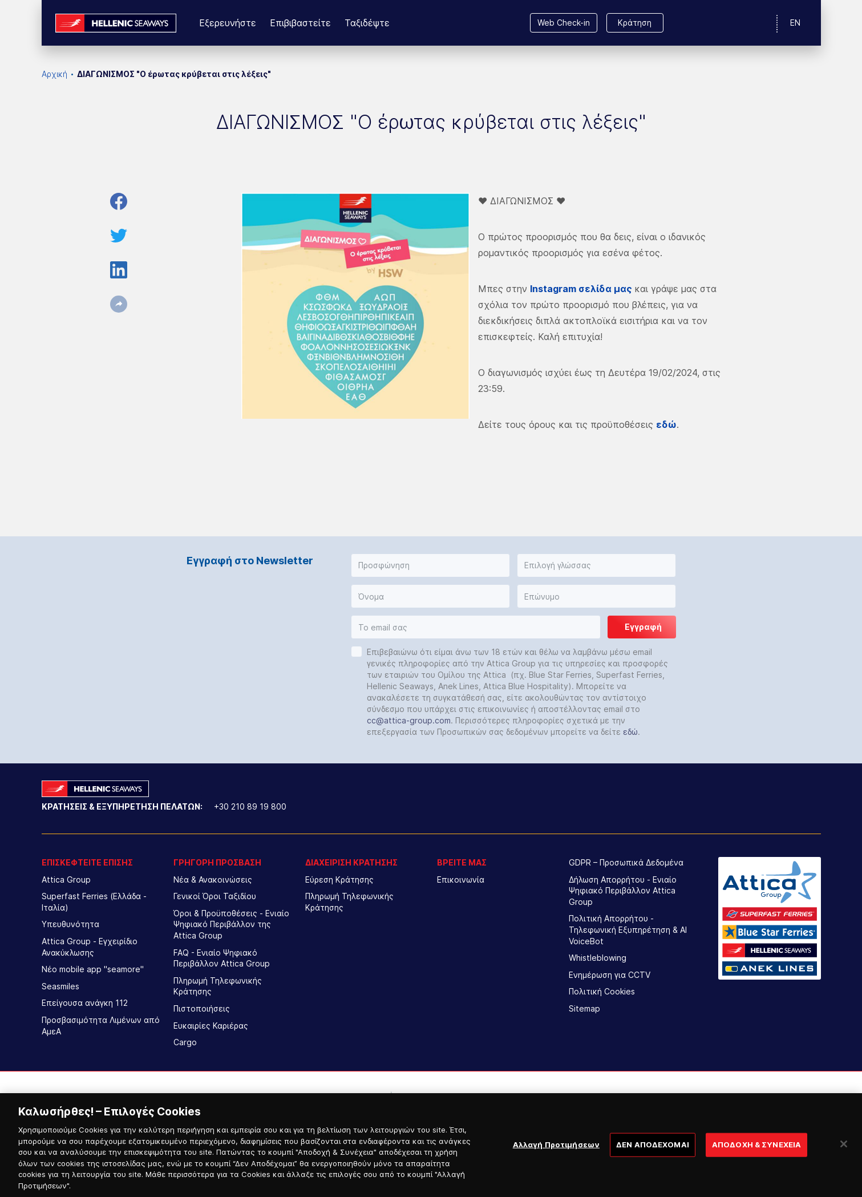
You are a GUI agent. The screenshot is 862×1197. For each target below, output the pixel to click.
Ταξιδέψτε (367, 23)
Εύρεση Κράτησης (339, 879)
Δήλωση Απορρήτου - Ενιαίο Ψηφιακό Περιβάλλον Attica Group (623, 891)
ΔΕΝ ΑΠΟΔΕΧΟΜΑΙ (652, 1157)
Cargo (185, 1042)
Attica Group (66, 879)
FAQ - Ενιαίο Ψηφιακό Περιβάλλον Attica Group (221, 958)
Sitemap (584, 1008)
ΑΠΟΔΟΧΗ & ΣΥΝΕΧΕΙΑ (756, 1157)
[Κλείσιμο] (843, 1157)
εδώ (630, 732)
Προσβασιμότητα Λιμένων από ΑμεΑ (101, 1025)
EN (795, 22)
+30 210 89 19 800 (250, 806)
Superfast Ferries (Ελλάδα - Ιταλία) (94, 901)
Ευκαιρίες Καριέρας (210, 1025)
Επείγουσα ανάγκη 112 (85, 1003)
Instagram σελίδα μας (581, 288)
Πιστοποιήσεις (201, 1008)
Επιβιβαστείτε (300, 23)
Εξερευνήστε (227, 23)
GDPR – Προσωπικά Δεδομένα (626, 862)
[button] (430, 565)
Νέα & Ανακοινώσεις (212, 879)
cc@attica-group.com (409, 720)
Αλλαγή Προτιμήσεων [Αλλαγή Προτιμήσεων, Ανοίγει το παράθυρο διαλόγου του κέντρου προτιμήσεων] (556, 1157)
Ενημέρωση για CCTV (609, 975)
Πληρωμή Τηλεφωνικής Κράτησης (217, 986)
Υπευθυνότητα (70, 924)
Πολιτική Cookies (602, 991)
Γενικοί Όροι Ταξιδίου (214, 896)
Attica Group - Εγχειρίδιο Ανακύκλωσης (89, 946)
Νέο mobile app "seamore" (93, 969)
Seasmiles (60, 986)
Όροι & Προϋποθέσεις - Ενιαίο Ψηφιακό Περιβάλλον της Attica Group (231, 924)
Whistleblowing (597, 958)
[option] (337, 1105)
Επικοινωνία (460, 879)
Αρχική (54, 74)
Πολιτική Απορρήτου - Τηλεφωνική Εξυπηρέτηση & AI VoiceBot (628, 929)
